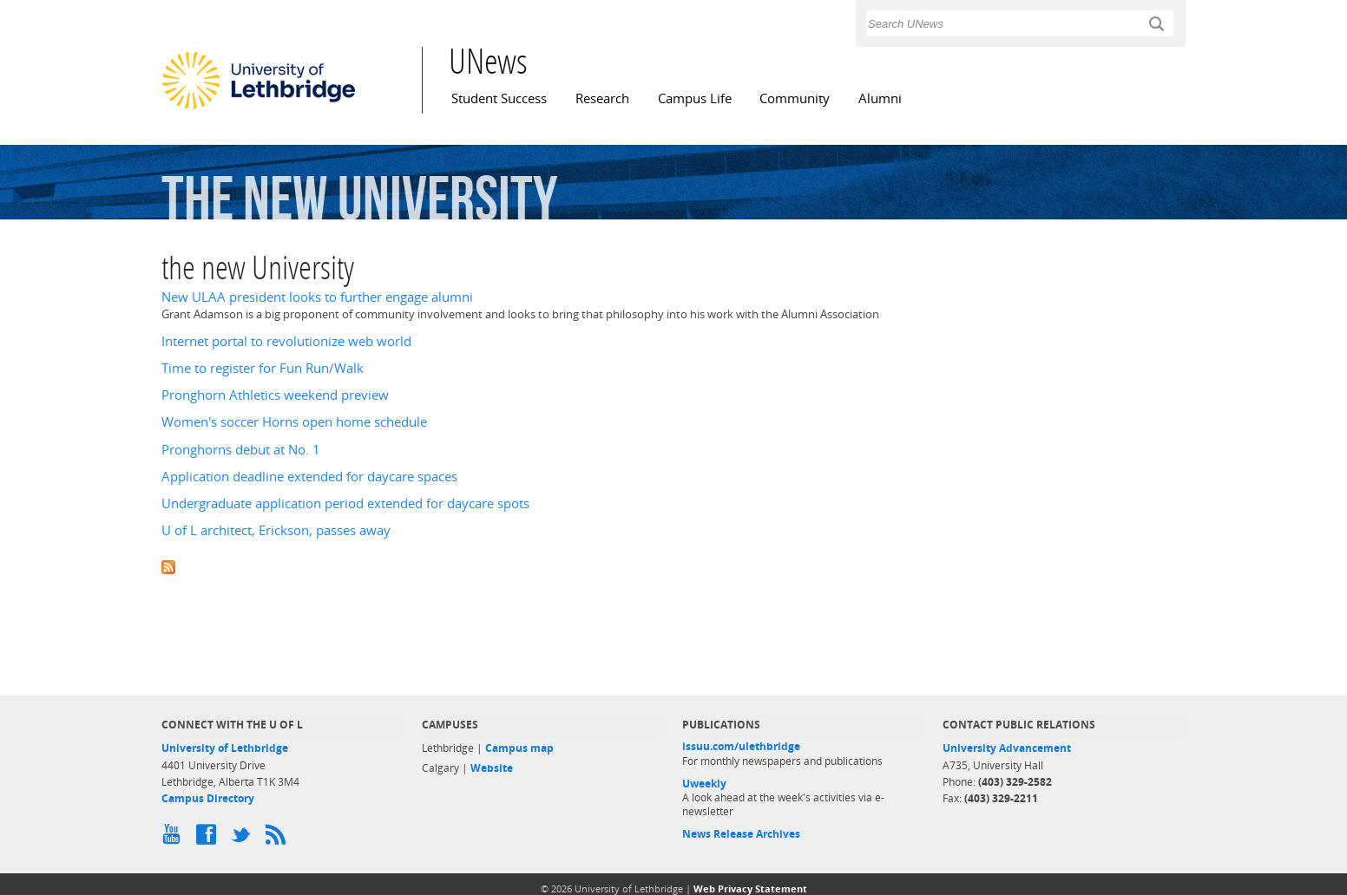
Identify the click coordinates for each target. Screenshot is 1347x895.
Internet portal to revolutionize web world (286, 341)
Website (491, 767)
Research (602, 98)
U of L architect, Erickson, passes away (276, 530)
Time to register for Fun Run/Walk (262, 368)
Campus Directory (207, 798)
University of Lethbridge (224, 748)
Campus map (519, 748)
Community (794, 98)
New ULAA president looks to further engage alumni (317, 297)
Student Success (499, 98)
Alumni (880, 98)
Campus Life (695, 98)
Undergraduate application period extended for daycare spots (345, 503)
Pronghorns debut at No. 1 (240, 450)
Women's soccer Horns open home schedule (294, 422)
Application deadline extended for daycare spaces (309, 476)
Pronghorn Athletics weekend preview (275, 395)
